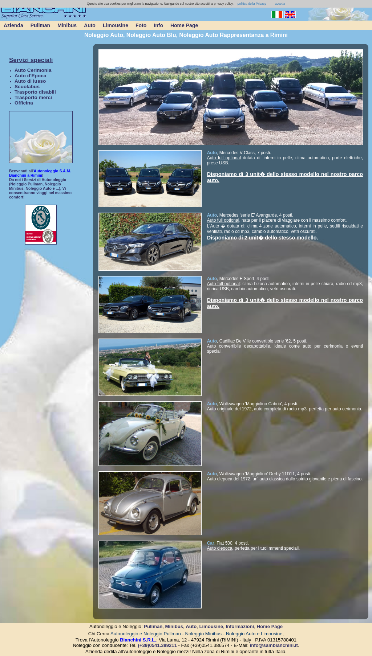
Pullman (40, 25)
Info (158, 25)
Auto (90, 25)
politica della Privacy (251, 3)
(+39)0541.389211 (157, 645)
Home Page (184, 25)
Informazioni (240, 626)
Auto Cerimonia (33, 70)
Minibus (67, 25)
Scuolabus (27, 86)
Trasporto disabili (35, 92)
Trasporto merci (33, 97)
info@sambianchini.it (274, 645)
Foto (141, 25)
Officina (24, 103)
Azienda (13, 25)
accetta (280, 3)
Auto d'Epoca (30, 75)
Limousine (115, 25)
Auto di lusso (30, 81)
